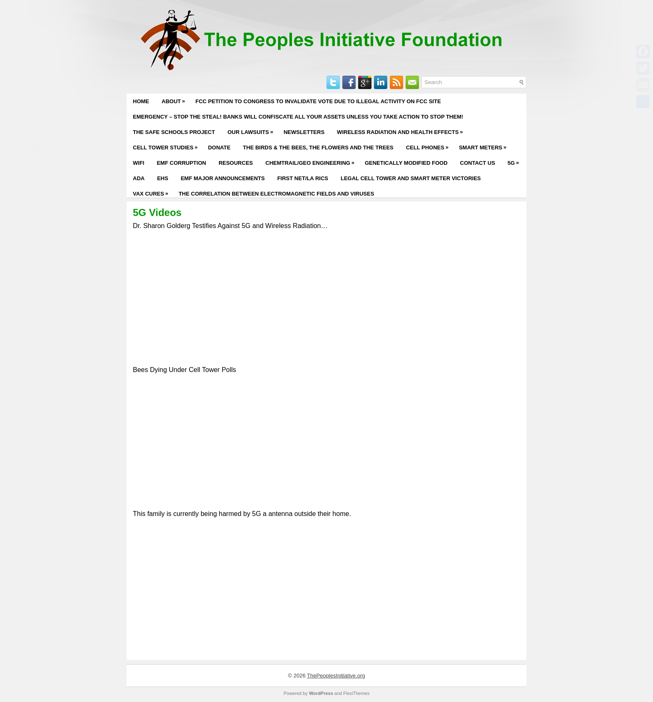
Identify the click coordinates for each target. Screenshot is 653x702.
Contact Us (477, 163)
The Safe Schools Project (174, 132)
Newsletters (304, 132)
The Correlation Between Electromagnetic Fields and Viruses (276, 194)
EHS (162, 178)
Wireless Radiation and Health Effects (402, 129)
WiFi (138, 163)
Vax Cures (152, 191)
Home (141, 101)
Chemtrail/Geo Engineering (312, 160)
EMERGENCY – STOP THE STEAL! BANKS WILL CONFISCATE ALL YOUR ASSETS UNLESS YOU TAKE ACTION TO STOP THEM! (298, 117)
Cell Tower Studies (167, 145)
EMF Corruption (181, 163)
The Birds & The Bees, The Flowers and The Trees (318, 147)
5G (515, 160)
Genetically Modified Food (406, 163)
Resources (236, 163)
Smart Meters (485, 145)
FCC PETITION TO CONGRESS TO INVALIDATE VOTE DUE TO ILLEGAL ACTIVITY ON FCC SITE (318, 101)
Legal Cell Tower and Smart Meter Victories (411, 178)
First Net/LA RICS (302, 178)
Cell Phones (429, 145)
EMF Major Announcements (223, 178)
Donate (219, 147)
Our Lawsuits (252, 129)
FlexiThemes (356, 693)
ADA (139, 178)
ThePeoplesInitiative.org (336, 675)
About (175, 99)
